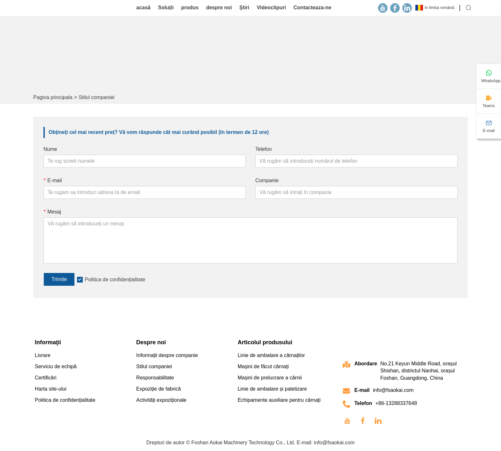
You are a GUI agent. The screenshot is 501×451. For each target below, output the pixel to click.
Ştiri (244, 7)
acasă (143, 7)
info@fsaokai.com (393, 390)
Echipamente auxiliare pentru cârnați (279, 400)
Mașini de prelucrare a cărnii (270, 377)
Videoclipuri (271, 7)
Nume (50, 149)
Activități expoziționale (161, 400)
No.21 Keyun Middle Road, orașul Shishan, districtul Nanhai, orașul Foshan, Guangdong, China (418, 371)
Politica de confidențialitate (115, 279)
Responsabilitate (155, 377)
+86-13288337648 (396, 403)
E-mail (52, 180)
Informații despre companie (167, 355)
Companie (267, 180)
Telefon (263, 149)
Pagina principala (53, 97)
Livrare (42, 355)
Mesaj (52, 211)
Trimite (59, 279)
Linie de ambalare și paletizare (272, 389)
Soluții (166, 7)
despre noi (219, 7)
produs (189, 7)
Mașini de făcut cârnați (263, 366)
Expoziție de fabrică (158, 389)
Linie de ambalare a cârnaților (271, 355)
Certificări (46, 377)
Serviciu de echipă (56, 366)
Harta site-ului (50, 389)
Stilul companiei (96, 97)
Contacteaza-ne (312, 7)
